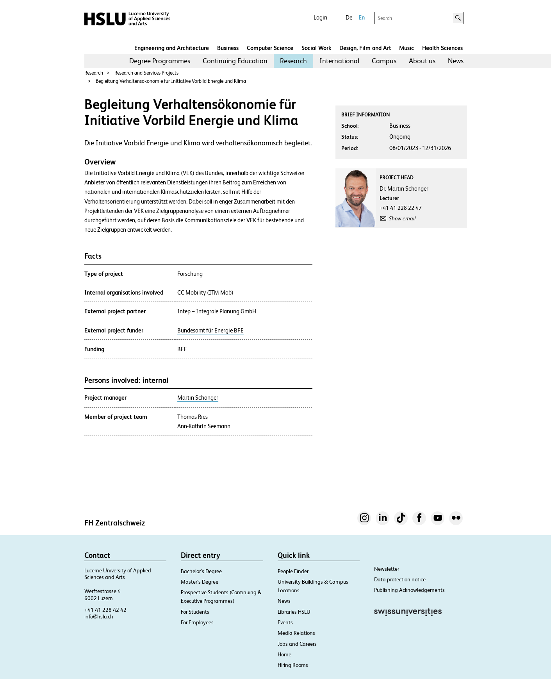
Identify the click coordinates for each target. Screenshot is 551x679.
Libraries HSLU (294, 612)
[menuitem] (159, 61)
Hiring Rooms (293, 665)
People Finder (293, 571)
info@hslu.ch (98, 616)
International (339, 61)
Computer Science (270, 48)
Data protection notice (400, 579)
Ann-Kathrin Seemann (203, 426)
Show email (402, 218)
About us (422, 61)
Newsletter (386, 569)
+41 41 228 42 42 (105, 610)
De (349, 17)
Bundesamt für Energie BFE (210, 330)
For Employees (197, 622)
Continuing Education (235, 61)
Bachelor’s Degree (201, 571)
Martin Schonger (197, 398)
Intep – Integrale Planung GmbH (216, 311)
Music (406, 48)
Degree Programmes (159, 61)
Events (285, 622)
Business (228, 48)
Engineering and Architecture (171, 48)
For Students (195, 612)
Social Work (316, 48)
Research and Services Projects (146, 73)
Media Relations (296, 633)
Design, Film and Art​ (365, 48)
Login (320, 17)
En (361, 17)
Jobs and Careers (297, 644)
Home (284, 654)
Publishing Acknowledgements (409, 590)
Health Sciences (442, 48)
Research (293, 61)
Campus (384, 61)
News (456, 61)
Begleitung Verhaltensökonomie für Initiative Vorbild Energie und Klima (171, 81)
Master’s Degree (199, 582)
